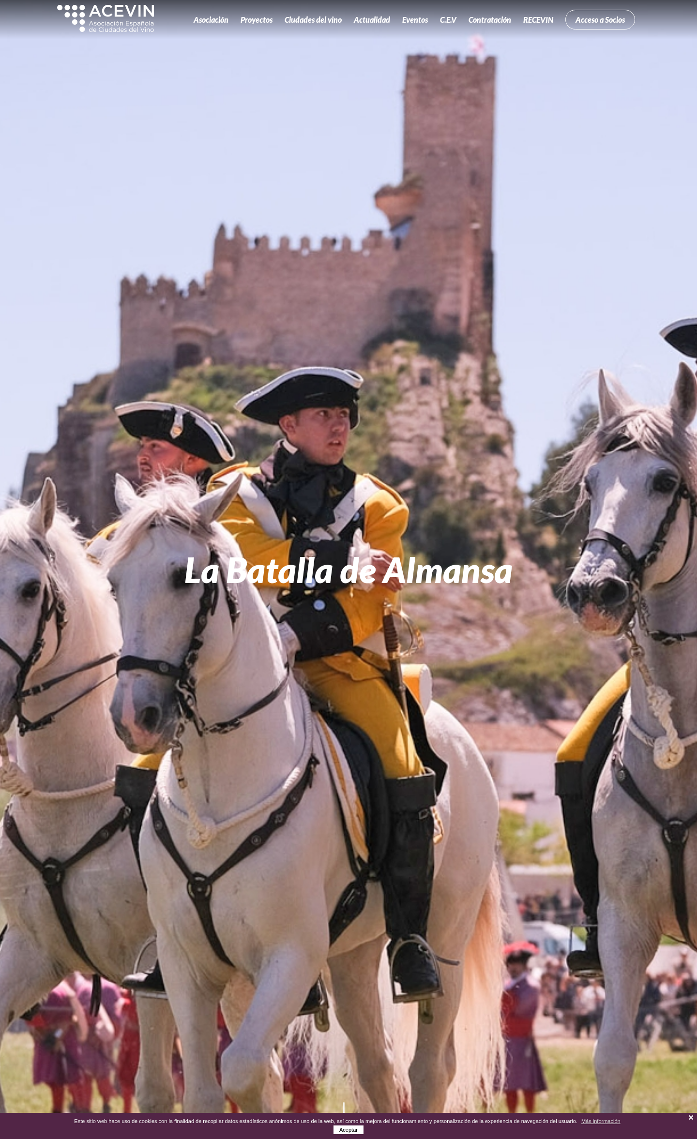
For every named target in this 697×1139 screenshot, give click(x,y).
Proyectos (257, 19)
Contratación (490, 19)
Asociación (211, 19)
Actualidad (372, 19)
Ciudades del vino (313, 19)
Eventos (415, 19)
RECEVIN (538, 19)
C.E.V (448, 19)
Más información (601, 1121)
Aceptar (348, 1130)
